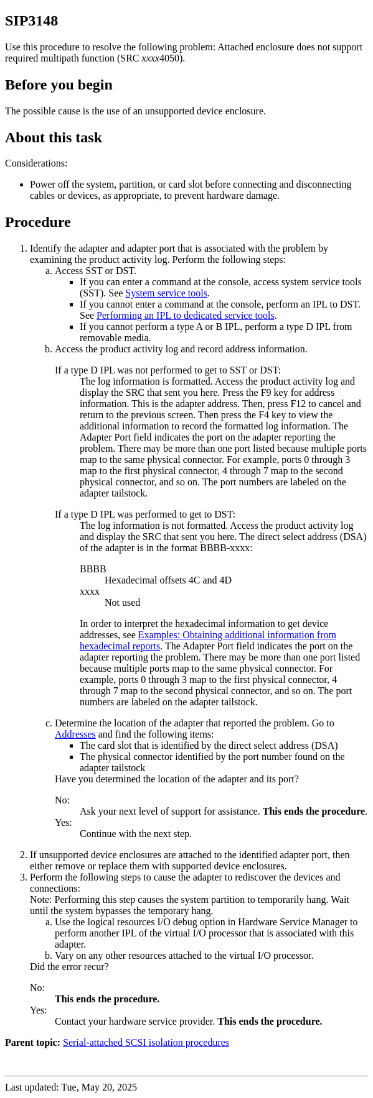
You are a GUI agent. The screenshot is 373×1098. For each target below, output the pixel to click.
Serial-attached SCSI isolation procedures (146, 1042)
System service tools (166, 293)
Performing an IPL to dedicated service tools (186, 315)
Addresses (75, 734)
